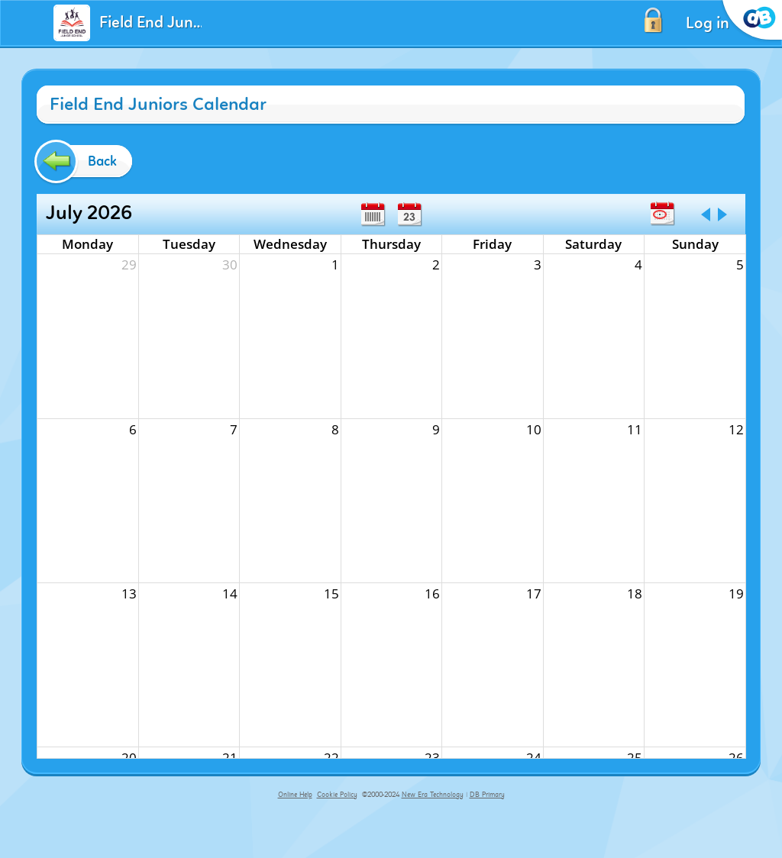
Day (409, 214)
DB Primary (487, 794)
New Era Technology (433, 794)
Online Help (295, 794)
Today (662, 213)
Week (372, 214)
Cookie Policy (337, 794)
